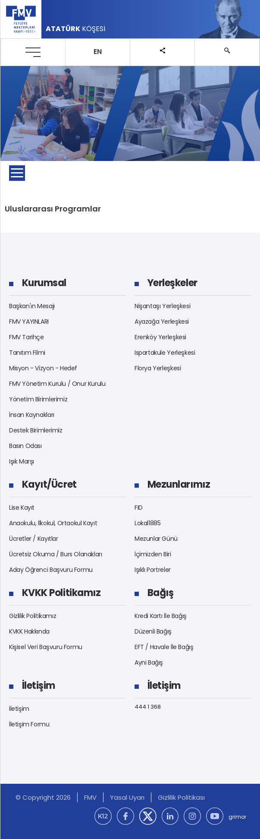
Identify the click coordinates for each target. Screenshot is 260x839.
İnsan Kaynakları (31, 414)
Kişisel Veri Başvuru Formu (45, 647)
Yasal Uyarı (127, 797)
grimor (237, 816)
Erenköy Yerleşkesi (160, 337)
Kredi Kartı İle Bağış (161, 616)
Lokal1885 (148, 523)
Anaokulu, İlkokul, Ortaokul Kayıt (53, 523)
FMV (90, 797)
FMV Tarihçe (26, 337)
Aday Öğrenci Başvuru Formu (51, 569)
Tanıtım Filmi (27, 352)
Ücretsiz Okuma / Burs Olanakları (55, 554)
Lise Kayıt (21, 507)
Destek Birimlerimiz (36, 430)
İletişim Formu (29, 724)
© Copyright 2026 (43, 797)
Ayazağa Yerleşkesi (162, 321)
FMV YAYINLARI (29, 321)
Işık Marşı (21, 461)
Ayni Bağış (149, 662)
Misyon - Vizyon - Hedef (43, 368)
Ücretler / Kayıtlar (33, 538)
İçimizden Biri (153, 554)
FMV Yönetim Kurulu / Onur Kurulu (57, 383)
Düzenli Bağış (153, 631)
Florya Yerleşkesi (158, 368)
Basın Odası (25, 446)
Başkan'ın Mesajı (32, 306)
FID (139, 507)
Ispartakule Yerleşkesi (165, 352)
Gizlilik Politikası (181, 797)
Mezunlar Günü (156, 538)
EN (98, 52)
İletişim (19, 708)
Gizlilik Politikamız (32, 616)
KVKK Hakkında (29, 631)
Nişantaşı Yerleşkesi (162, 306)
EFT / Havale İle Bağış (164, 647)
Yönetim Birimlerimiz (38, 399)
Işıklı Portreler (153, 569)
